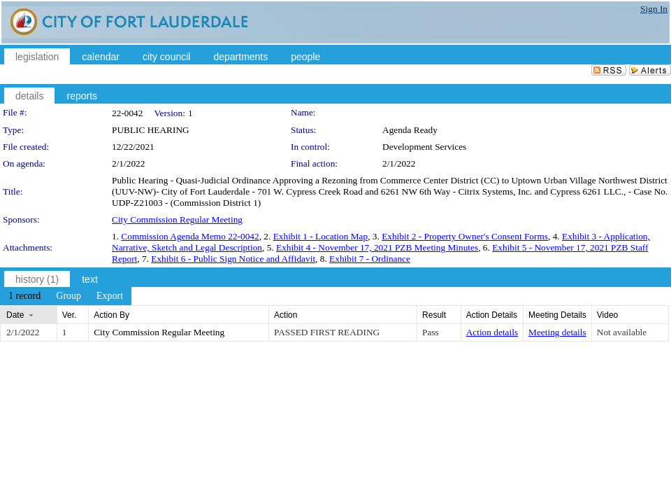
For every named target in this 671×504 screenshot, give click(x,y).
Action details (492, 332)
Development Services (424, 146)
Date (15, 315)
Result (434, 315)
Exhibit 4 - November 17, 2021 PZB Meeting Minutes (377, 247)
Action (285, 315)
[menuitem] (24, 296)
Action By (111, 315)
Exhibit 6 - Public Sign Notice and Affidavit (233, 258)
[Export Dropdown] (110, 296)
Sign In (654, 9)
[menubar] (65, 296)
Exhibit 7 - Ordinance (369, 258)
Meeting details (557, 332)
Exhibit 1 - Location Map (320, 236)
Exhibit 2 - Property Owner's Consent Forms (465, 236)
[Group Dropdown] (68, 296)
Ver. (69, 315)
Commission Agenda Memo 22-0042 (190, 236)
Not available (622, 332)
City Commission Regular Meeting (177, 219)
